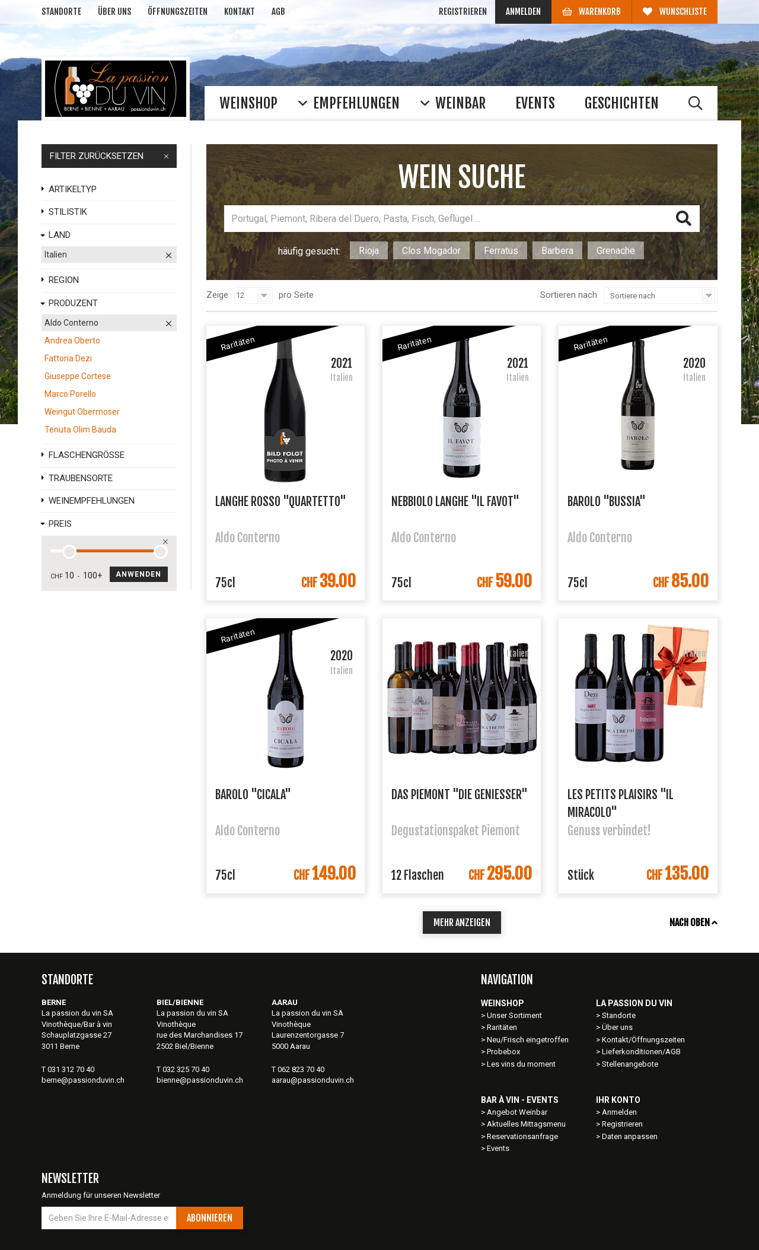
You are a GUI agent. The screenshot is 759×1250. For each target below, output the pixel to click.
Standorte (61, 11)
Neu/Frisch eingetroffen (528, 1039)
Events (498, 1148)
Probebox (503, 1051)
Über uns (114, 11)
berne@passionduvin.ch (83, 1080)
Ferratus (501, 250)
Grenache (616, 250)
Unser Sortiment (515, 1015)
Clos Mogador (431, 250)
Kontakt (239, 11)
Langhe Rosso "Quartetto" (280, 501)
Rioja (369, 250)
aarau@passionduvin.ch (313, 1080)
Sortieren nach (568, 295)
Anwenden (139, 574)
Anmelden (523, 11)
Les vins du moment (521, 1064)
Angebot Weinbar (517, 1112)
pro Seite (296, 295)
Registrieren (463, 11)
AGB (278, 11)
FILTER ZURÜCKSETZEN (109, 156)
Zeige (217, 295)
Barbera (557, 250)
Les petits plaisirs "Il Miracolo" (620, 802)
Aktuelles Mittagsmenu (526, 1123)
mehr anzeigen (461, 922)
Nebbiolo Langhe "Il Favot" (455, 501)
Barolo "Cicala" (253, 794)
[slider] (69, 552)
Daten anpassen (630, 1136)
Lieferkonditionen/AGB (641, 1051)
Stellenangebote (630, 1064)
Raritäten (502, 1027)
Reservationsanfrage (522, 1136)
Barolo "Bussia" (606, 501)
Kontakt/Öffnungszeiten (643, 1039)
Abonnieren (209, 1218)
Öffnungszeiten (178, 11)
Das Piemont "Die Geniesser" (459, 794)
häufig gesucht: (309, 251)
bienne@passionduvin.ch (200, 1080)
